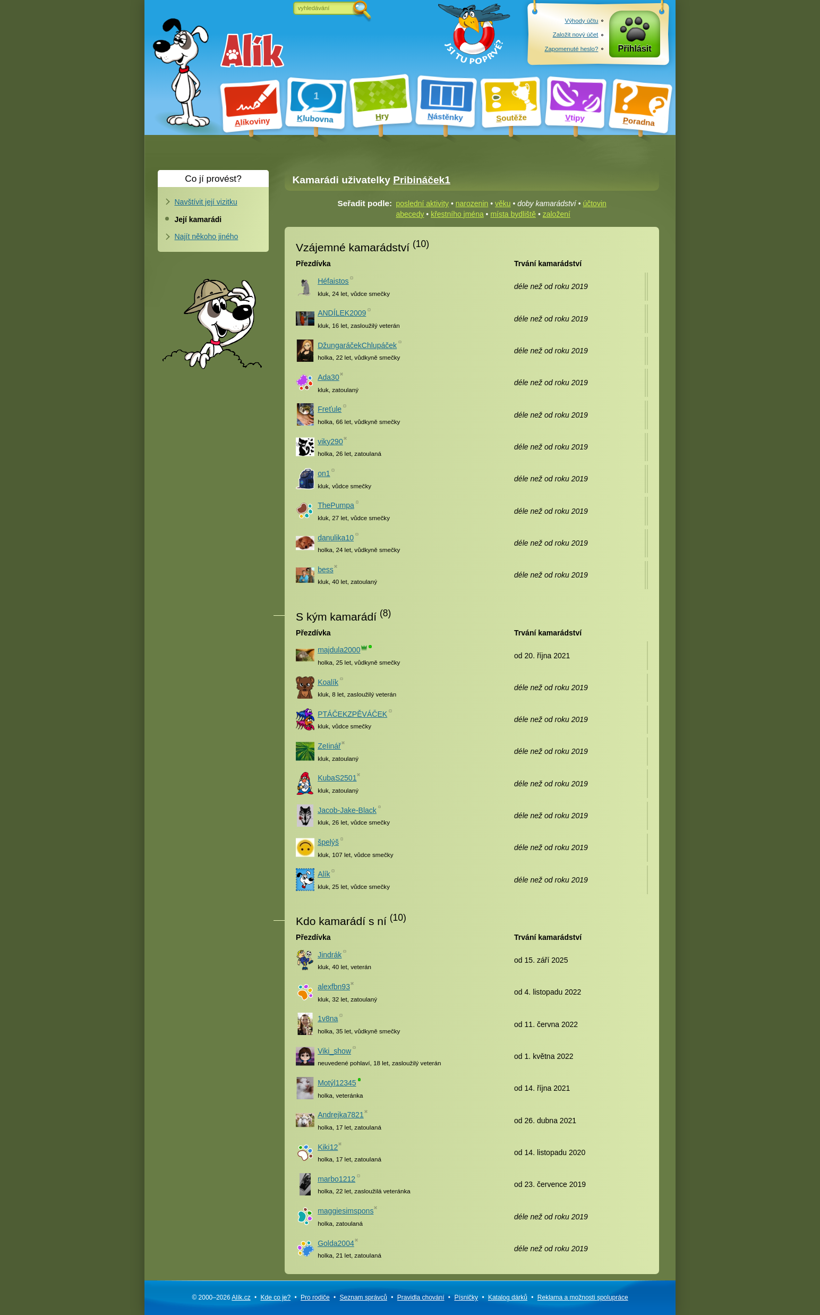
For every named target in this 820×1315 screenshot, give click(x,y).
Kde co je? (275, 1297)
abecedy (410, 214)
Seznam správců (363, 1297)
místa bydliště (513, 214)
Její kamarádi (198, 219)
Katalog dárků (507, 1297)
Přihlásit (635, 48)
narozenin (472, 203)
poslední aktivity (422, 203)
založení (556, 214)
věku (503, 203)
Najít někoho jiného (206, 236)
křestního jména (457, 214)
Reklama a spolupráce (582, 1297)
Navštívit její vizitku (206, 202)
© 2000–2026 (221, 1297)
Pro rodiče (315, 1297)
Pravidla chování (421, 1297)
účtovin (594, 203)
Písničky (466, 1297)
